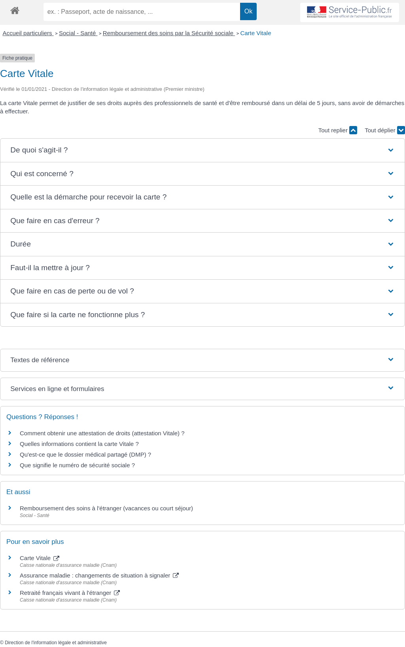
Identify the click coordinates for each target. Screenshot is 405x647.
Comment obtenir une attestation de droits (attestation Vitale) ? (102, 433)
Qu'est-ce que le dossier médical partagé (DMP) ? (85, 454)
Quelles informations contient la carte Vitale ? (79, 443)
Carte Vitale (255, 33)
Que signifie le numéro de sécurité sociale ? (77, 465)
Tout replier (337, 130)
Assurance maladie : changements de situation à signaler (99, 575)
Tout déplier (385, 130)
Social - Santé (78, 33)
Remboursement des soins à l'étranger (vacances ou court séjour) (106, 508)
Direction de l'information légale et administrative (56, 642)
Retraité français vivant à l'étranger (70, 592)
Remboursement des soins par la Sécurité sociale (169, 33)
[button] (202, 150)
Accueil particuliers (28, 33)
